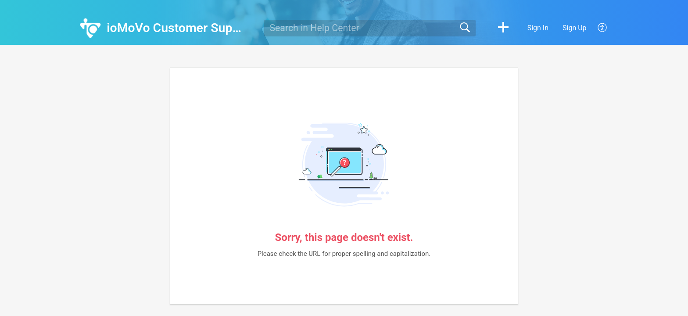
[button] (503, 28)
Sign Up (575, 28)
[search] (370, 28)
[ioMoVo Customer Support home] (90, 28)
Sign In (537, 28)
